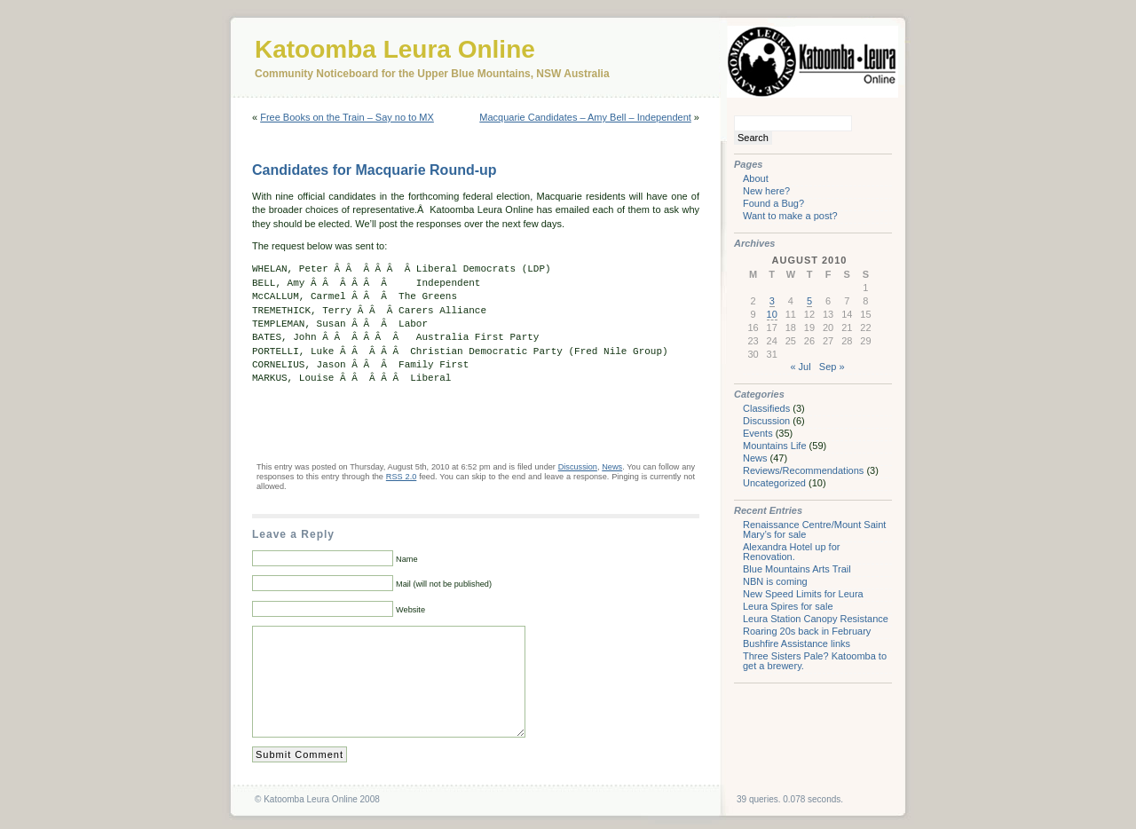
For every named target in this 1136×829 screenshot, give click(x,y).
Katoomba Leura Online (395, 49)
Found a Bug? (773, 203)
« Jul (800, 366)
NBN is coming (775, 581)
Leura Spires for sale (788, 606)
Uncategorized (774, 483)
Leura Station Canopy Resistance (815, 618)
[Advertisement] (459, 422)
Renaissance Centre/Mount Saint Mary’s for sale (814, 529)
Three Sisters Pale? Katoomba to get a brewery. (815, 661)
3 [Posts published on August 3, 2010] (772, 301)
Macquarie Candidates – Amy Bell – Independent (585, 117)
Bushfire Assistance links (796, 643)
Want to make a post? (790, 215)
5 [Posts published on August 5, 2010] (809, 301)
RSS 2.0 (401, 476)
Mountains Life (775, 445)
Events (758, 433)
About (756, 178)
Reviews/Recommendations (803, 470)
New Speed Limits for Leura (803, 593)
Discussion (577, 466)
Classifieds (766, 408)
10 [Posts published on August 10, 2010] (772, 314)
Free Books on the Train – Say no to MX (347, 117)
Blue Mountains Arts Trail (797, 569)
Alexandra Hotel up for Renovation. (791, 551)
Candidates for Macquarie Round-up (374, 170)
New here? (766, 191)
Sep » (832, 366)
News (612, 466)
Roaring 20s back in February (807, 631)
